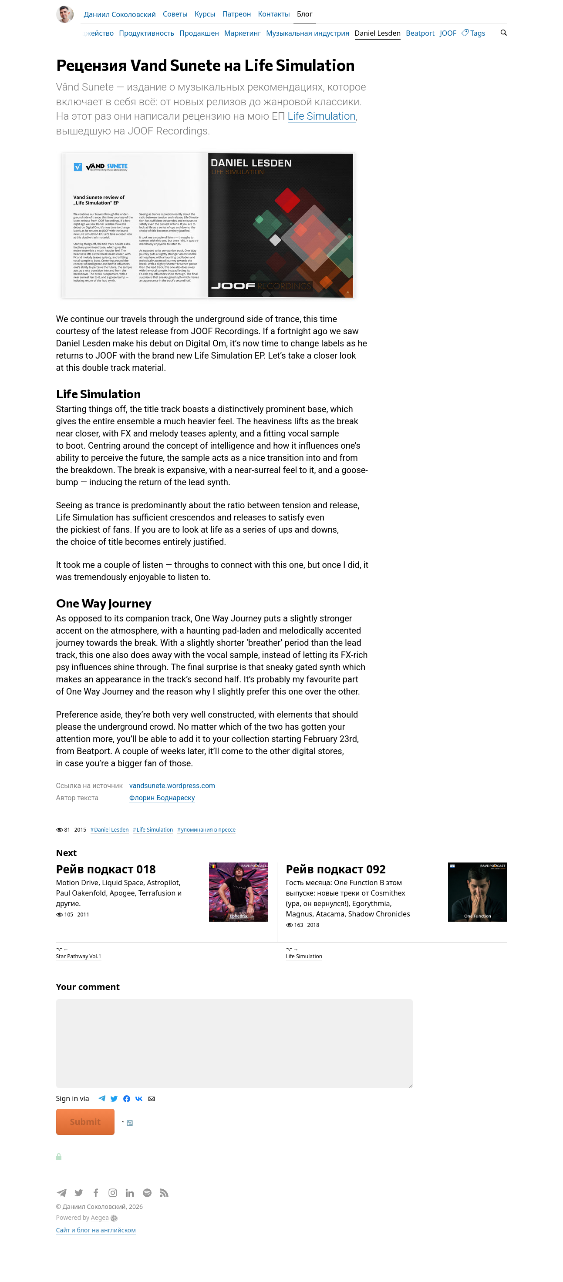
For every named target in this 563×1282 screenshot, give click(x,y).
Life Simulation (322, 150)
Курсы (205, 14)
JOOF (458, 33)
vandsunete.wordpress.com (172, 819)
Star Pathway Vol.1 (78, 989)
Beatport (430, 33)
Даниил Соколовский (120, 14)
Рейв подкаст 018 (106, 902)
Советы (175, 14)
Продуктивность (156, 33)
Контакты (274, 14)
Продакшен (209, 33)
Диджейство (103, 33)
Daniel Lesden (388, 33)
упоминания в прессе (208, 863)
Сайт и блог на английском (96, 1263)
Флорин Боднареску (162, 831)
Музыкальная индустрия (317, 33)
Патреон (237, 14)
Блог (305, 14)
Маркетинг (252, 33)
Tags (483, 33)
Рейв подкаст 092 (336, 902)
